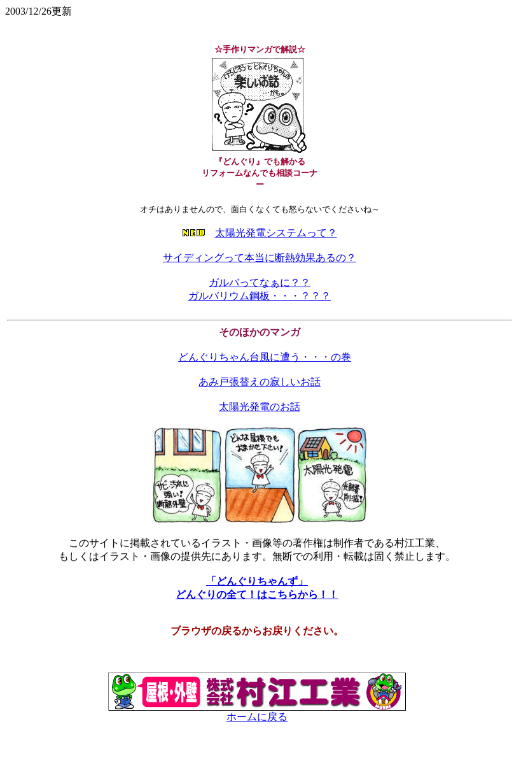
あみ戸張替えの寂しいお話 (259, 381)
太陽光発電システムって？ (276, 232)
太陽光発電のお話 (259, 406)
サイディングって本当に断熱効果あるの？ (259, 257)
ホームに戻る (257, 712)
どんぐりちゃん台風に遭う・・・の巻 (264, 357)
